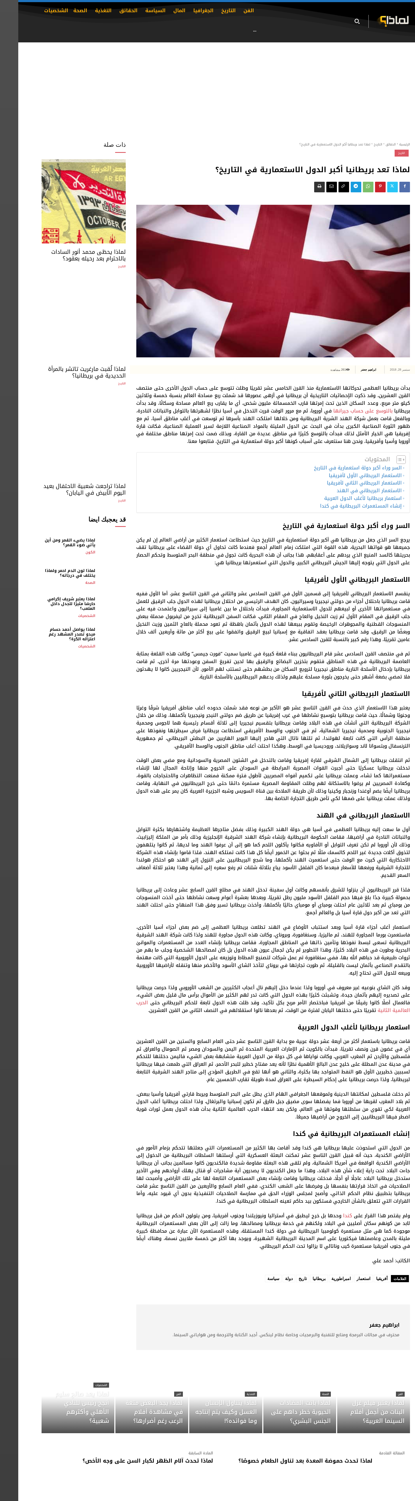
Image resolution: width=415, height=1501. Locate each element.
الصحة (72, 582)
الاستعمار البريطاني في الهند (351, 491)
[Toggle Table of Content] (380, 459)
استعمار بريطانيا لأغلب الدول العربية (345, 498)
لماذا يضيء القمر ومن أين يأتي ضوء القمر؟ (51, 542)
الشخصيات (68, 616)
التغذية (232, 1385)
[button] (339, 21)
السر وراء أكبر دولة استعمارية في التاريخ (340, 468)
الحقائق (372, 144)
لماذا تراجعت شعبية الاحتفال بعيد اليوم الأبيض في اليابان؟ (66, 489)
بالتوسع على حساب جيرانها (344, 410)
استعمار (345, 1278)
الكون (72, 552)
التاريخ (103, 266)
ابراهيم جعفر (350, 369)
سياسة (255, 1278)
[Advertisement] (207, 82)
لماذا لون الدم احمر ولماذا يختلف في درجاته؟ (52, 573)
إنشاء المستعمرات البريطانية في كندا (343, 506)
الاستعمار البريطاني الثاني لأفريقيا (346, 483)
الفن (160, 1385)
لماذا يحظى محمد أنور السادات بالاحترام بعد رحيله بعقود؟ (70, 255)
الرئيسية (386, 144)
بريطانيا (300, 1278)
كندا (329, 1215)
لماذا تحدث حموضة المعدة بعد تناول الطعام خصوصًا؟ (287, 1461)
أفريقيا (363, 1278)
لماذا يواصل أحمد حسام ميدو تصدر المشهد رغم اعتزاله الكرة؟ (53, 634)
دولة (270, 1278)
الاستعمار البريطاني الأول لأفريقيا (347, 475)
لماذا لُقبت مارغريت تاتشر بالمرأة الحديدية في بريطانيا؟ (68, 372)
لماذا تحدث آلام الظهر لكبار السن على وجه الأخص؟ (129, 1461)
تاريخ (284, 1278)
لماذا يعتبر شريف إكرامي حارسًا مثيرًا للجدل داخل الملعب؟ (53, 603)
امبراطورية (322, 1278)
